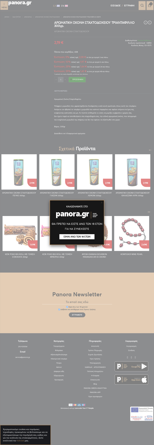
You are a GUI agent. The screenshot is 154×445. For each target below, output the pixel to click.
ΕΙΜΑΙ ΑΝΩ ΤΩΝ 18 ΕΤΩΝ (77, 236)
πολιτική (20, 440)
